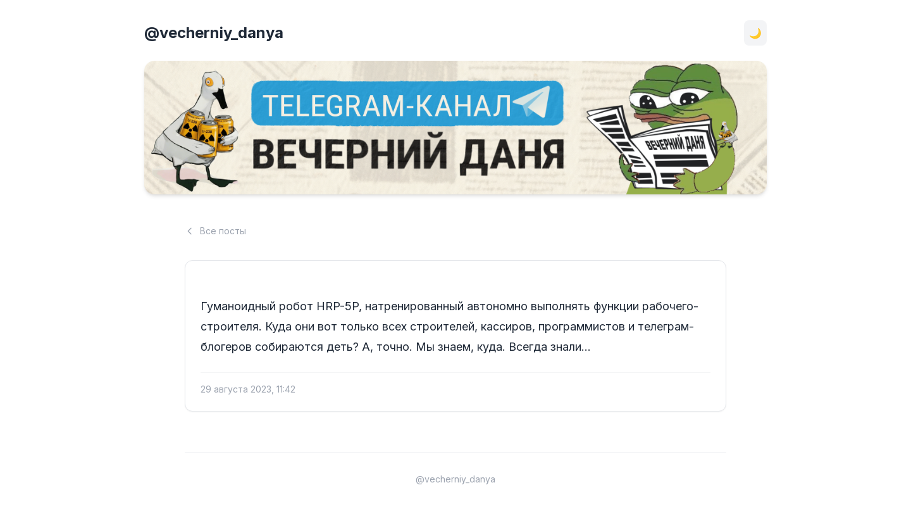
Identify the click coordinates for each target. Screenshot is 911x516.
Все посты (215, 230)
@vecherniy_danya (213, 32)
